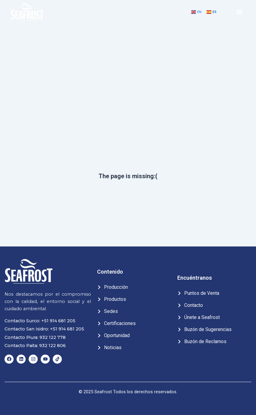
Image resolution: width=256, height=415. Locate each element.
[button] (240, 12)
